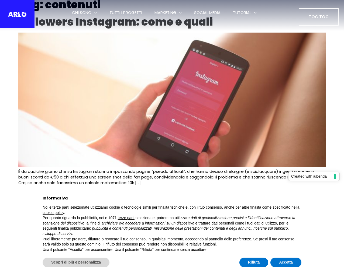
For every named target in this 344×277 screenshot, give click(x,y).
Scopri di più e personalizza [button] (76, 262)
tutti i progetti (125, 12)
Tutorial (245, 13)
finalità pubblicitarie (74, 228)
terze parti (126, 218)
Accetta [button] (286, 262)
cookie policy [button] (53, 213)
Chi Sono (84, 13)
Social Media (207, 12)
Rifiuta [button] (254, 262)
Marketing (168, 13)
